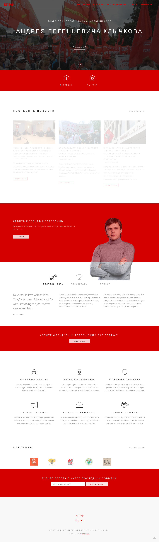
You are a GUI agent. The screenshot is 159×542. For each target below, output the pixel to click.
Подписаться (96, 484)
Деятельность (53, 279)
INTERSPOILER (84, 534)
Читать (21, 237)
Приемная (146, 4)
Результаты (79, 279)
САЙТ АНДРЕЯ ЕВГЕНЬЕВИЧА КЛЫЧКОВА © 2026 (79, 530)
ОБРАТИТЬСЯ (79, 341)
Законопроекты (116, 4)
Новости (98, 4)
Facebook (66, 80)
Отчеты (133, 4)
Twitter (92, 80)
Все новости (137, 111)
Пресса (105, 279)
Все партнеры (137, 447)
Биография (79, 48)
